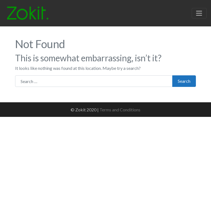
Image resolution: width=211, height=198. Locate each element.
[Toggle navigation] (199, 13)
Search (184, 81)
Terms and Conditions (119, 109)
